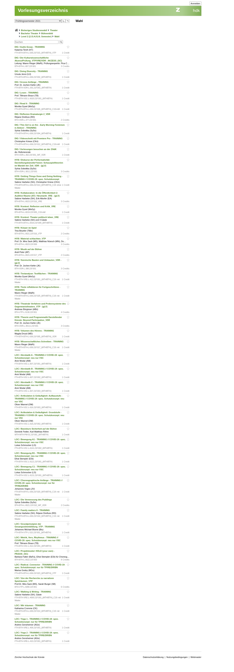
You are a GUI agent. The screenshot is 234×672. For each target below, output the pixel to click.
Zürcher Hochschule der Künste (30, 657)
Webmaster (196, 657)
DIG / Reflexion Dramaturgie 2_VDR (33, 114)
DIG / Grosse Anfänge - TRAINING (32, 82)
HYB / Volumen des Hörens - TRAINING (35, 331)
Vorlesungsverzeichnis (43, 10)
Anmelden (195, 3)
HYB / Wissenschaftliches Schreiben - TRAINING (39, 341)
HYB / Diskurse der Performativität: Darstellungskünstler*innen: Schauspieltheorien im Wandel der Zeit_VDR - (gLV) (39, 163)
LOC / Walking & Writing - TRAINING (33, 592)
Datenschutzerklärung (153, 657)
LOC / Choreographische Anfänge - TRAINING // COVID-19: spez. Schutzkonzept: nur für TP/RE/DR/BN (39, 483)
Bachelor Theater (29, 33)
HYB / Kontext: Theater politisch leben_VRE (37, 217)
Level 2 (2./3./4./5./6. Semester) (36, 36)
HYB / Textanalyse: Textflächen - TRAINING (37, 273)
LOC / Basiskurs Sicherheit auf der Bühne (36, 429)
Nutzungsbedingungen (177, 657)
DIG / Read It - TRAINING (27, 103)
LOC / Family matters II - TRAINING (32, 510)
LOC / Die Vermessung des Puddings (33, 499)
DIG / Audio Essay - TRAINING (30, 47)
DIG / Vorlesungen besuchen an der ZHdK (36, 149)
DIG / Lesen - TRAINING (27, 93)
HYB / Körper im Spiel (26, 228)
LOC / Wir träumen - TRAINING (30, 605)
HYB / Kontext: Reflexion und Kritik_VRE (35, 206)
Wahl (56, 36)
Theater (54, 30)
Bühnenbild (47, 33)
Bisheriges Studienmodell (34, 30)
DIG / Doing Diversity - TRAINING (31, 71)
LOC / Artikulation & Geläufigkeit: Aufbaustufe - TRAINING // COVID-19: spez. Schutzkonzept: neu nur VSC (39, 399)
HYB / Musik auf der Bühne (28, 249)
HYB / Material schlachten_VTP (30, 238)
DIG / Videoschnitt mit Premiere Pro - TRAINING (39, 138)
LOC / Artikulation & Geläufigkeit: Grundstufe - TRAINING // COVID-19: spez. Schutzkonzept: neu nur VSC (39, 415)
